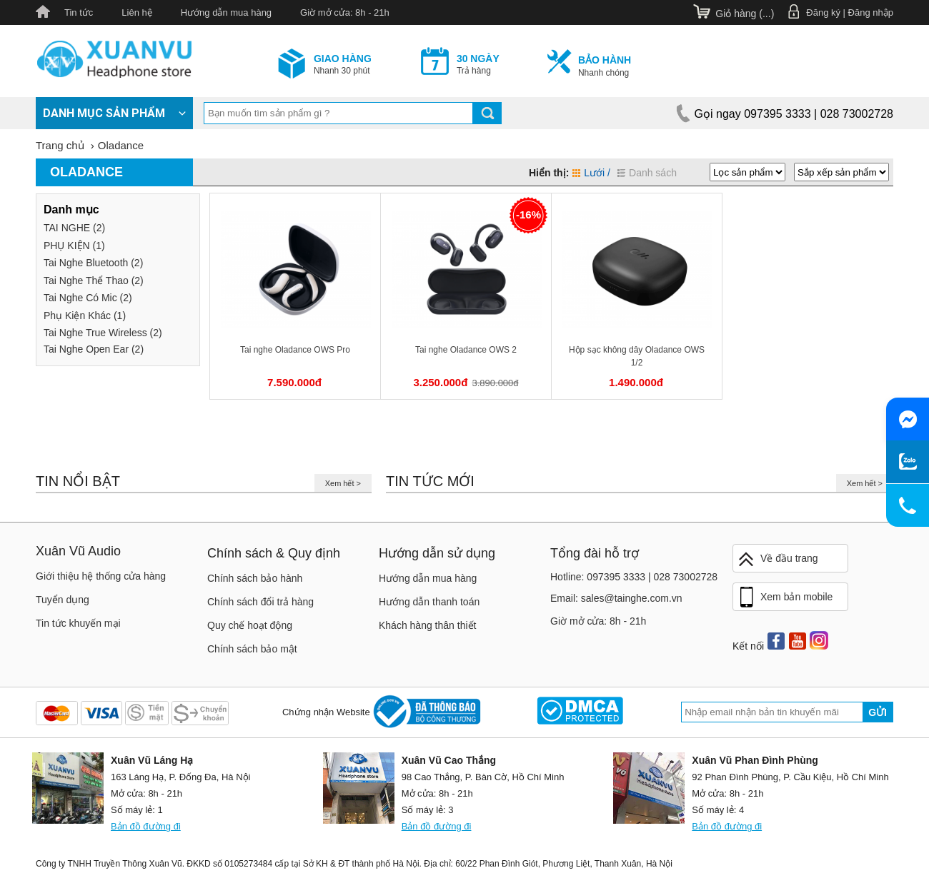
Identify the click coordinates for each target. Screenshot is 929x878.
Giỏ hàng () (744, 13)
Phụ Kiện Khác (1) (85, 315)
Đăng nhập (870, 12)
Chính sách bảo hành (254, 578)
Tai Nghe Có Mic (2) (88, 297)
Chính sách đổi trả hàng (260, 601)
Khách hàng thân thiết (427, 625)
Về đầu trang (777, 559)
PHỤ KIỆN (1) (74, 245)
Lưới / (591, 172)
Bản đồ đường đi (146, 826)
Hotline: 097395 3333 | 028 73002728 (633, 576)
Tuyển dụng (62, 599)
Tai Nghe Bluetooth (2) (93, 262)
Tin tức (78, 12)
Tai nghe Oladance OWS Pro (295, 350)
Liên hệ (136, 12)
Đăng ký (823, 12)
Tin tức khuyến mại (78, 623)
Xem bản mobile (785, 597)
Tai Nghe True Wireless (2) (103, 332)
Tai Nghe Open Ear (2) (94, 349)
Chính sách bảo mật (252, 649)
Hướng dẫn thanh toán (429, 601)
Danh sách (647, 172)
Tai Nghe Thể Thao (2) (94, 280)
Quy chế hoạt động (249, 625)
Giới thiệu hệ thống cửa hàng (101, 576)
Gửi (877, 712)
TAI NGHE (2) (74, 227)
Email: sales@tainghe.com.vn (616, 598)
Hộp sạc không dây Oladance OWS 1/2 (637, 356)
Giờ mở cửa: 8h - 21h (344, 12)
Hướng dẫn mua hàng (226, 12)
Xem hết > (343, 483)
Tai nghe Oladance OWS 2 (466, 350)
